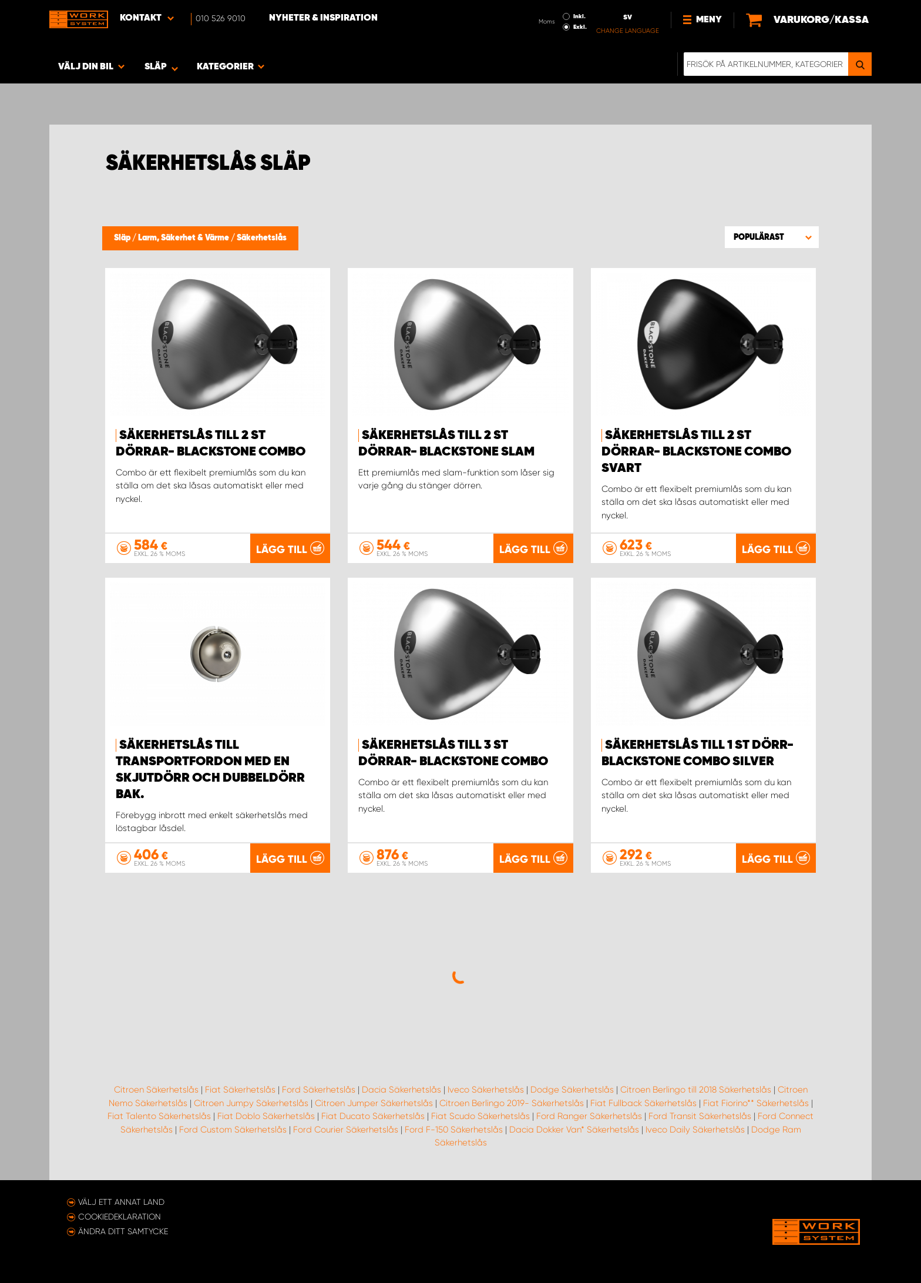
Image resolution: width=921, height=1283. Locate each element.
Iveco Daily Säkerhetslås (695, 1129)
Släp (123, 238)
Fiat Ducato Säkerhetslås (373, 1116)
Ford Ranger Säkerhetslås (589, 1116)
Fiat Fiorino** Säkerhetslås (756, 1103)
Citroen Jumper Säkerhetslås (374, 1103)
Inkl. (579, 16)
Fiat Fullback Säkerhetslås (643, 1103)
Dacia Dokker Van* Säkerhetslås (574, 1129)
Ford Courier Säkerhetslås (345, 1129)
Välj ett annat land (121, 1202)
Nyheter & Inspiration (323, 18)
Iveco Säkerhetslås (486, 1089)
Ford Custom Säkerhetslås (233, 1129)
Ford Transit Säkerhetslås (699, 1116)
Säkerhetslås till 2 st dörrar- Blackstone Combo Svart (696, 452)
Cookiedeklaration (119, 1216)
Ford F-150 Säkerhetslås (454, 1129)
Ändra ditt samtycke (123, 1231)
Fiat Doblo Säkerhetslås (266, 1116)
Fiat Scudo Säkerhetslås (480, 1116)
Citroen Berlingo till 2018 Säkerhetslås (695, 1089)
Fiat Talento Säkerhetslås (159, 1116)
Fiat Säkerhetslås (240, 1089)
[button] (772, 236)
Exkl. (580, 27)
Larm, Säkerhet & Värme (184, 238)
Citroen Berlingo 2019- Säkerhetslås (511, 1103)
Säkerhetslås (262, 238)
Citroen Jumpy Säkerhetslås (251, 1103)
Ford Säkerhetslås (318, 1089)
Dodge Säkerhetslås (572, 1089)
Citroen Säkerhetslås (156, 1089)
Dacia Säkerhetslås (401, 1089)
